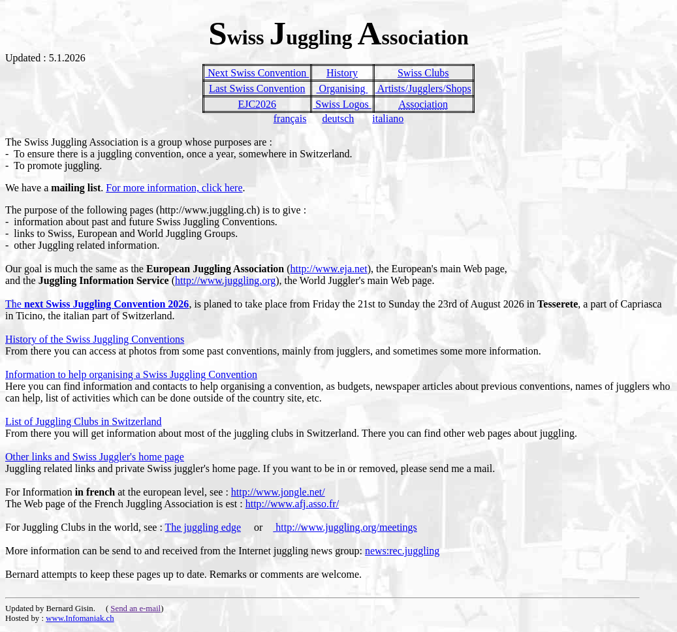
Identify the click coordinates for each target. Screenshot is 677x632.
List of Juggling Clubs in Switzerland (83, 421)
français (290, 118)
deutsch (338, 118)
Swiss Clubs (423, 72)
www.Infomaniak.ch (80, 618)
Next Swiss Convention (257, 72)
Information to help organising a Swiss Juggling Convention (131, 374)
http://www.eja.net (329, 268)
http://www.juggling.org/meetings (345, 527)
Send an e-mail (135, 608)
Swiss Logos (342, 104)
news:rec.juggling (402, 550)
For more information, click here (174, 187)
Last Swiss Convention (257, 88)
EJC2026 (257, 104)
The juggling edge (203, 527)
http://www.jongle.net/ (278, 492)
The (97, 303)
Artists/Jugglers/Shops (423, 88)
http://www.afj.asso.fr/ (292, 503)
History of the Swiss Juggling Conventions (94, 339)
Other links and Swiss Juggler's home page (94, 456)
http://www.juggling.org (225, 280)
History (342, 72)
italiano (387, 118)
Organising (342, 88)
